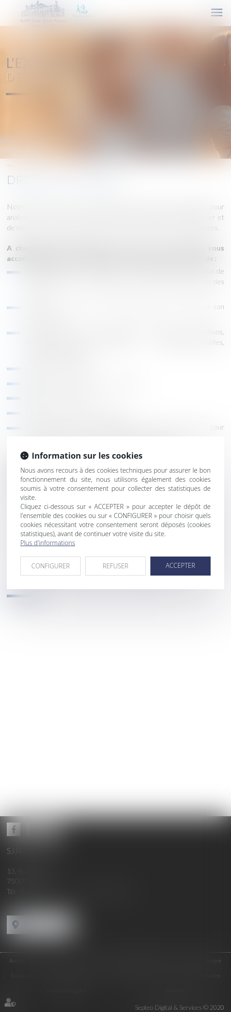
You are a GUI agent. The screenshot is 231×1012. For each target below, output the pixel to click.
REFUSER (116, 566)
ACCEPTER (180, 565)
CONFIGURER (50, 566)
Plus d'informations (47, 542)
